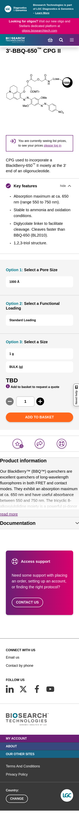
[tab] (39, 523)
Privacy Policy (17, 774)
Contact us (27, 602)
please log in (52, 145)
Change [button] (17, 798)
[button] (39, 186)
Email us (12, 657)
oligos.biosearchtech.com (39, 30)
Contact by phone (19, 666)
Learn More (42, 12)
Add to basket (39, 417)
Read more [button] (9, 514)
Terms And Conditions (23, 766)
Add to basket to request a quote (32, 386)
